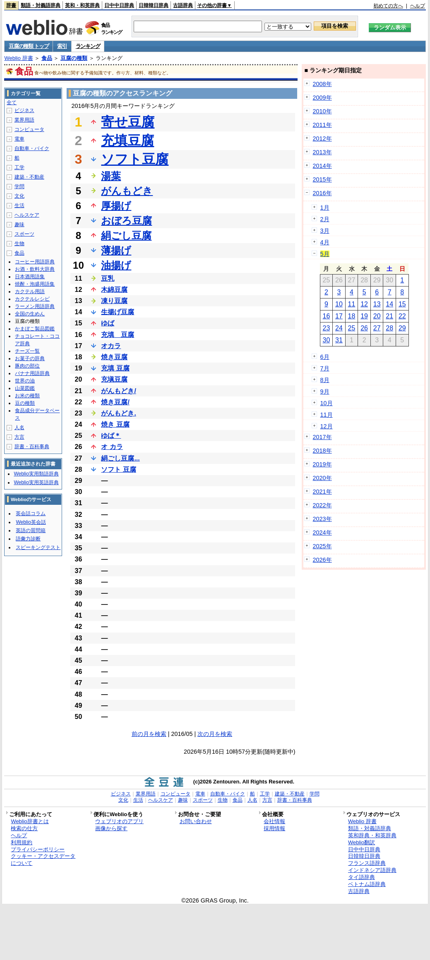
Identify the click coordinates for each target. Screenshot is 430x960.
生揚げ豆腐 (117, 311)
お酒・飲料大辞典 (35, 269)
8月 (324, 380)
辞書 (11, 5)
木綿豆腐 (114, 289)
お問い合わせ (196, 821)
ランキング (88, 46)
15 (402, 304)
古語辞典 (183, 5)
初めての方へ (388, 6)
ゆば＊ (111, 435)
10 (339, 304)
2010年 (322, 111)
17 (339, 316)
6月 (324, 356)
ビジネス (24, 110)
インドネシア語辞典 (372, 870)
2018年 (322, 450)
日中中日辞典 (119, 5)
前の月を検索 (149, 734)
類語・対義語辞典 (40, 5)
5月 (324, 254)
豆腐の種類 (73, 58)
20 (377, 316)
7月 (324, 368)
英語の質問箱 (31, 530)
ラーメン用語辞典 (35, 306)
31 (339, 340)
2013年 (322, 152)
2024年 (322, 532)
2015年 (322, 179)
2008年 (322, 84)
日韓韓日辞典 (153, 5)
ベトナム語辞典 (367, 884)
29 (402, 328)
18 (352, 316)
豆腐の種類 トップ (28, 46)
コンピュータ (29, 129)
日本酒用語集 (30, 276)
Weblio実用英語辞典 (36, 482)
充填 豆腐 (117, 334)
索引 (62, 46)
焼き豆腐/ (115, 402)
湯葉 (111, 175)
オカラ (111, 345)
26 (364, 328)
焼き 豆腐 (115, 424)
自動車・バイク (31, 148)
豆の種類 (25, 403)
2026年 (322, 559)
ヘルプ (417, 6)
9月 (324, 391)
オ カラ (112, 446)
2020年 (322, 478)
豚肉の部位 (27, 366)
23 (326, 328)
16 (326, 316)
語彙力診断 (28, 539)
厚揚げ (116, 205)
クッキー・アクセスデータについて (43, 859)
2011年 (322, 125)
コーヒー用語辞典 (35, 262)
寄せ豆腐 (127, 122)
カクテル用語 (30, 291)
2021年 (322, 491)
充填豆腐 (127, 140)
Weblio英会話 (31, 522)
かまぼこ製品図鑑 (35, 329)
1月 (324, 207)
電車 (19, 139)
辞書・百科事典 (31, 446)
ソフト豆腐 (134, 159)
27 (377, 328)
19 (364, 316)
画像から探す (111, 828)
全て (12, 102)
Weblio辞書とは (29, 821)
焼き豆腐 (114, 357)
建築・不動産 (29, 177)
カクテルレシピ (32, 299)
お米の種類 (27, 396)
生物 (19, 243)
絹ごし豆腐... (120, 458)
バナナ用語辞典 (32, 373)
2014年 (322, 165)
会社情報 (274, 821)
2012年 (322, 138)
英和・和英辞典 (82, 5)
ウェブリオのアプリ (119, 821)
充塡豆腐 (114, 379)
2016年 (322, 193)
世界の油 (25, 381)
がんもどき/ (118, 390)
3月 (324, 230)
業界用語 (24, 120)
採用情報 (274, 828)
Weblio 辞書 (18, 58)
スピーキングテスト (38, 547)
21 (389, 316)
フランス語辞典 (367, 863)
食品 (46, 58)
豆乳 (107, 278)
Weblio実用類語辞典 (36, 474)
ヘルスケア (26, 215)
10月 (326, 403)
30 (326, 340)
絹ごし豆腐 (126, 235)
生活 (19, 205)
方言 (19, 437)
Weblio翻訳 (361, 842)
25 (352, 328)
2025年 (322, 546)
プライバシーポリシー (38, 849)
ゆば (107, 323)
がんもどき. (118, 413)
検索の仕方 (24, 828)
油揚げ (116, 265)
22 (402, 316)
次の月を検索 (214, 734)
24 (339, 328)
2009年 (322, 97)
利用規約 (21, 842)
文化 (19, 196)
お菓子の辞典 (30, 358)
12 (364, 304)
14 (389, 304)
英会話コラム (31, 513)
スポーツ (24, 234)
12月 (326, 426)
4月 (324, 242)
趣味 (19, 224)
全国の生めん (30, 314)
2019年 (322, 464)
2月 (324, 219)
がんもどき (127, 190)
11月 (326, 414)
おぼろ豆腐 (126, 220)
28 (389, 328)
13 (377, 304)
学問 (19, 186)
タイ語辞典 (361, 877)
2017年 (322, 437)
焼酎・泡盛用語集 (35, 284)
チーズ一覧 (27, 351)
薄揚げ (116, 250)
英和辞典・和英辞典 (372, 835)
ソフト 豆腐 (118, 469)
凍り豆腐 (114, 300)
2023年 (322, 519)
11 (352, 304)
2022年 (322, 505)
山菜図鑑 (25, 388)
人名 (19, 427)
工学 (19, 167)
